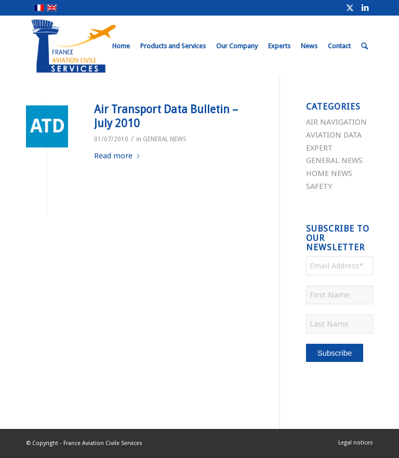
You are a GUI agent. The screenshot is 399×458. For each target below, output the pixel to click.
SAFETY (319, 186)
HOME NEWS (329, 173)
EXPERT (319, 148)
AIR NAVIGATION (336, 122)
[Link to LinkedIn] (365, 8)
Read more (117, 155)
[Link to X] (349, 8)
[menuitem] (121, 46)
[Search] (364, 46)
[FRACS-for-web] (92, 46)
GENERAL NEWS (165, 139)
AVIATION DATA (334, 135)
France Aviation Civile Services (102, 443)
